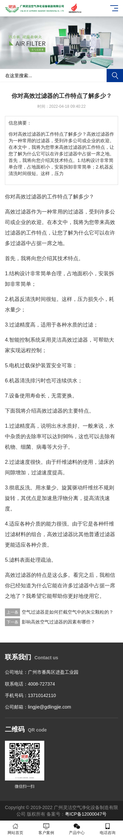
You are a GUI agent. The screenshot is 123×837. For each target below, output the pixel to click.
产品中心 (77, 829)
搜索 (115, 75)
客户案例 (46, 829)
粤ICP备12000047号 (86, 814)
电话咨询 (107, 829)
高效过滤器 (28, 196)
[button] (56, 62)
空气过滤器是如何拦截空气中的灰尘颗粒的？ (67, 612)
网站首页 (15, 829)
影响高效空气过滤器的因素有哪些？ (58, 621)
